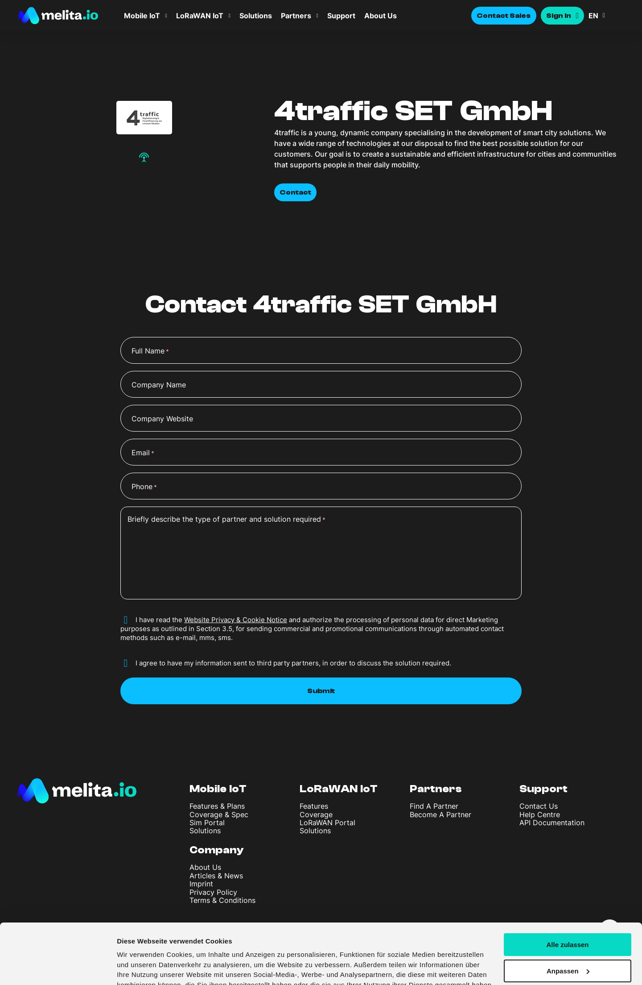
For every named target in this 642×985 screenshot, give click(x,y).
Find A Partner (434, 806)
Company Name (159, 384)
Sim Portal (207, 822)
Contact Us (538, 806)
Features (314, 806)
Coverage (316, 814)
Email (143, 453)
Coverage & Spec (218, 814)
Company (216, 850)
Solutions (255, 16)
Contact (295, 192)
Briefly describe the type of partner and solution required (226, 519)
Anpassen (568, 919)
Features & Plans (217, 806)
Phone (144, 487)
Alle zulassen (567, 893)
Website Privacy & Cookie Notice (235, 619)
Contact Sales (504, 16)
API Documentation (551, 822)
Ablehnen (567, 945)
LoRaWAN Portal (327, 822)
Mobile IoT (142, 16)
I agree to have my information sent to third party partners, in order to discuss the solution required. (293, 663)
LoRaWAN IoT (199, 16)
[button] (606, 15)
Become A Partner (440, 814)
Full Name (150, 351)
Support (341, 16)
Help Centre (539, 814)
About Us (380, 16)
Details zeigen (139, 967)
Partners (296, 16)
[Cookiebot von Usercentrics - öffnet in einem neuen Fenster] (58, 967)
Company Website (162, 418)
